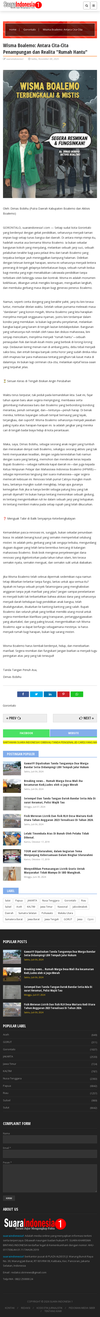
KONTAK (10, 1308)
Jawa (79, 919)
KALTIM (31, 906)
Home (13, 29)
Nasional (63, 906)
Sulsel (8, 906)
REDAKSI (25, 1308)
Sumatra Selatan (27, 913)
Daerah (9, 913)
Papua (19, 900)
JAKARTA (32, 900)
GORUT (68, 919)
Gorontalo (29, 29)
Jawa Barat (34, 919)
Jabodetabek (80, 906)
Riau (83, 900)
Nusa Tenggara (50, 900)
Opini (90, 919)
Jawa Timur (46, 906)
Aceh (19, 906)
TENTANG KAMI (53, 1311)
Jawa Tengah (52, 919)
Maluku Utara (65, 913)
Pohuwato (47, 913)
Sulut (7, 900)
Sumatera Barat (14, 919)
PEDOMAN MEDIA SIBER (82, 1308)
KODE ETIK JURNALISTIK (49, 1308)
